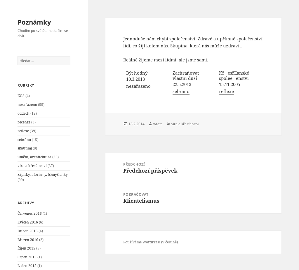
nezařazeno (27, 104)
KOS (21, 95)
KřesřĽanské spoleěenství (234, 75)
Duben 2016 (28, 230)
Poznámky (34, 22)
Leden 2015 (27, 265)
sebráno (24, 139)
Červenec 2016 (30, 213)
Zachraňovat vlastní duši (186, 75)
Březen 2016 (28, 239)
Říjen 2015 (26, 248)
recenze (24, 122)
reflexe (23, 130)
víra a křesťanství (32, 165)
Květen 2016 (28, 222)
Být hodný (136, 73)
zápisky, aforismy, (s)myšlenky (43, 174)
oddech (23, 113)
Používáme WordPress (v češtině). (151, 242)
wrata (158, 123)
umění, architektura (34, 156)
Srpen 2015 (27, 256)
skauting (25, 148)
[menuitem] (146, 82)
